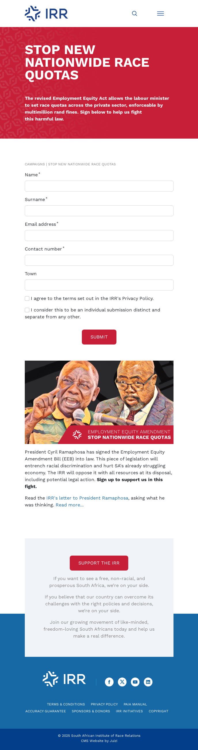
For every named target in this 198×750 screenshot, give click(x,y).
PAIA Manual (135, 704)
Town (31, 273)
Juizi (113, 741)
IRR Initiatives (129, 711)
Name (34, 174)
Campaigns (35, 164)
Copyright (158, 711)
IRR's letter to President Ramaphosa (87, 498)
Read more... (70, 505)
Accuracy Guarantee (45, 711)
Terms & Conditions (66, 704)
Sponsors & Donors (91, 711)
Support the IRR (99, 563)
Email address (43, 224)
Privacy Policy (104, 704)
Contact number (46, 249)
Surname (37, 199)
